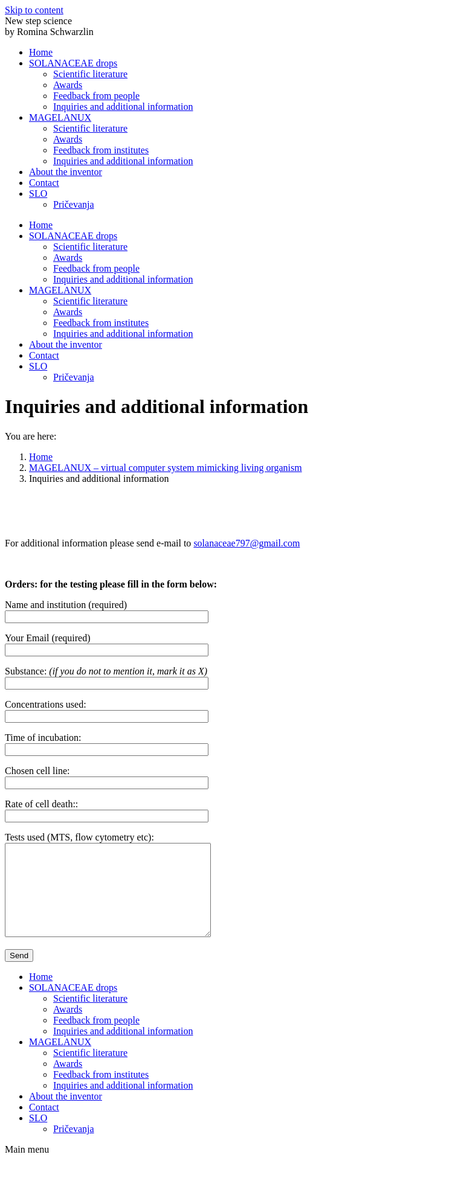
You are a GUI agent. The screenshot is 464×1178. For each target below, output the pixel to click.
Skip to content (34, 10)
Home (41, 457)
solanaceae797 (221, 543)
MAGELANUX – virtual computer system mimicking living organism (165, 468)
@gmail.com (275, 543)
